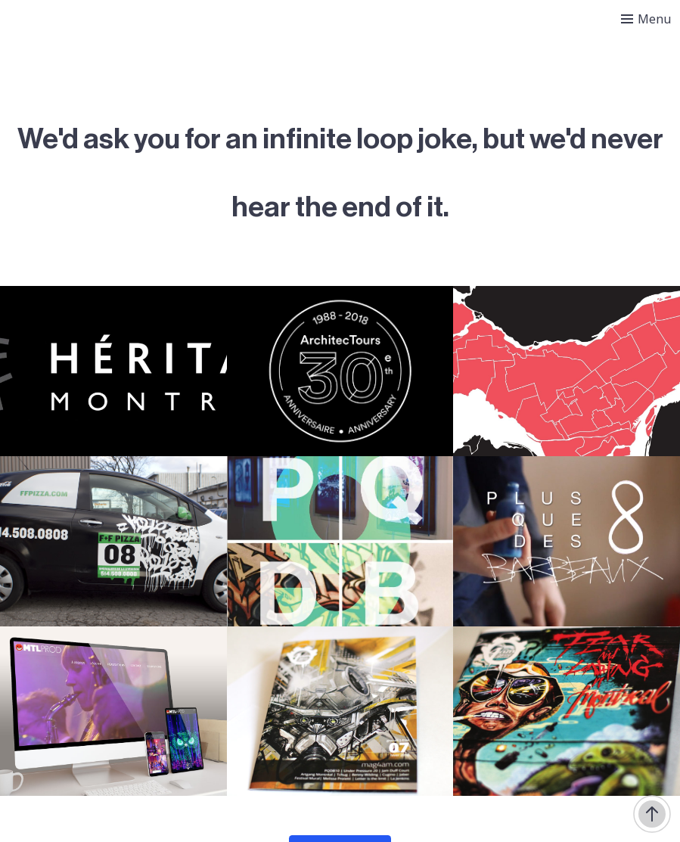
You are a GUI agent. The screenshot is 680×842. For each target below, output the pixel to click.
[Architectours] (340, 371)
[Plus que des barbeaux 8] (566, 541)
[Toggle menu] (646, 19)
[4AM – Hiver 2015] (566, 711)
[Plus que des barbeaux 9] (340, 541)
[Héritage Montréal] (113, 371)
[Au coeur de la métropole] (566, 371)
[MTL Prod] (113, 711)
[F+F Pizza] (113, 541)
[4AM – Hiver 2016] (340, 711)
